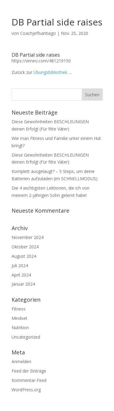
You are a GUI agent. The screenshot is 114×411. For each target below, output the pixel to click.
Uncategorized (26, 337)
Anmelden (21, 361)
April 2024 (21, 275)
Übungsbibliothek (50, 72)
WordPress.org (26, 390)
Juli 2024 (20, 265)
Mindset (19, 318)
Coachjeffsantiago (38, 33)
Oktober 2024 (25, 247)
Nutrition (20, 327)
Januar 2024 (23, 284)
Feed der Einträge (29, 371)
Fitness (19, 309)
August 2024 (24, 256)
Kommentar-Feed (29, 380)
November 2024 (27, 237)
